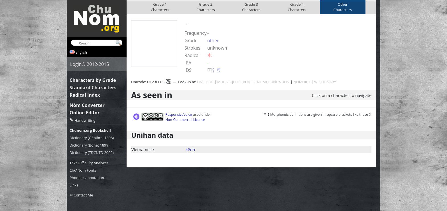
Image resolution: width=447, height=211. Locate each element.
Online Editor (84, 112)
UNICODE (205, 81)
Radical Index (85, 95)
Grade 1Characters (160, 7)
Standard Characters (93, 87)
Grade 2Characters (205, 7)
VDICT (248, 81)
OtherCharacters (343, 7)
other (213, 40)
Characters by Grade (93, 80)
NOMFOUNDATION (273, 81)
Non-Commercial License (185, 119)
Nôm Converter (87, 105)
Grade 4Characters (297, 7)
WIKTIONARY (325, 81)
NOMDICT (301, 81)
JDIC (235, 81)
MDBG (222, 81)
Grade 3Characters (251, 7)
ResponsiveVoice (178, 114)
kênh (190, 149)
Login (76, 64)
